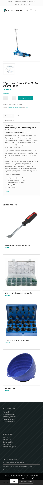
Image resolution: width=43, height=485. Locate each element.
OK (14, 481)
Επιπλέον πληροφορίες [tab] (22, 115)
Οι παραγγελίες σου (9, 417)
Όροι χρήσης (7, 444)
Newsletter (32, 1)
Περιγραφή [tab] (8, 115)
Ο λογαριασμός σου (9, 414)
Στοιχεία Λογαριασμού (20, 1)
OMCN (27, 107)
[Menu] (31, 10)
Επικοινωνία (7, 439)
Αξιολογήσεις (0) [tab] (9, 120)
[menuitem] (9, 1)
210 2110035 (27, 4)
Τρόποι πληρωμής (9, 421)
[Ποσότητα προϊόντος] (10, 98)
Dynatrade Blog (8, 442)
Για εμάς (5, 437)
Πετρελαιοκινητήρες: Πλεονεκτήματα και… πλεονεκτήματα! (17, 469)
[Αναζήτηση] (26, 10)
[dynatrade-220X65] (12, 10)
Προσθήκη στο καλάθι (25, 98)
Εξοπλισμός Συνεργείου (15, 107)
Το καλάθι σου (7, 412)
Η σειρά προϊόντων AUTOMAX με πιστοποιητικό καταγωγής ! (18, 466)
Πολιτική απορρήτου (9, 447)
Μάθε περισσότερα (26, 481)
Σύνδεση (9, 1)
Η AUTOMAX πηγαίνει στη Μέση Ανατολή (13, 462)
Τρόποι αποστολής (9, 419)
